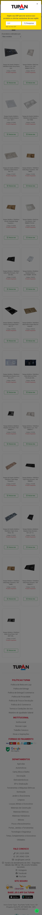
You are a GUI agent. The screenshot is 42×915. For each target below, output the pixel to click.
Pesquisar (29, 23)
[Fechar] (37, 4)
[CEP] (13, 23)
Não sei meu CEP (11, 26)
